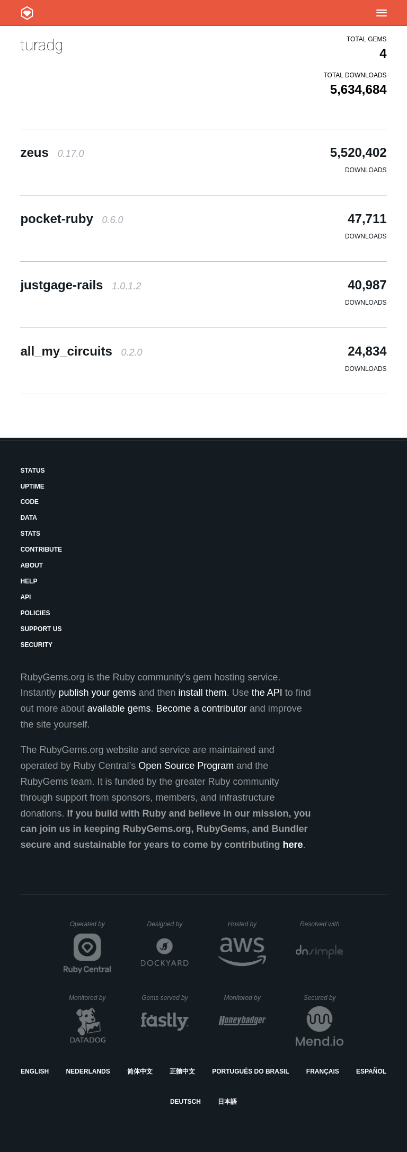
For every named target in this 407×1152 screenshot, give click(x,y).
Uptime (32, 486)
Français (322, 1071)
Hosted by (247, 924)
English (35, 1071)
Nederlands (88, 1071)
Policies (35, 613)
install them (203, 692)
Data (28, 517)
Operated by (90, 927)
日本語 (227, 1101)
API (25, 597)
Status (32, 470)
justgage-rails (80, 285)
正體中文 (182, 1071)
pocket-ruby (71, 218)
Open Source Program (186, 765)
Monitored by (90, 998)
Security (36, 645)
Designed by (168, 924)
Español (371, 1071)
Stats (30, 533)
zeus (52, 152)
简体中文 (140, 1071)
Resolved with (321, 924)
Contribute (41, 549)
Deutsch (185, 1101)
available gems (119, 708)
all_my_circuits (81, 351)
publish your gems (97, 692)
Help (28, 581)
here (293, 844)
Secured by (323, 998)
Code (29, 502)
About (31, 565)
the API (267, 692)
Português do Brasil (250, 1071)
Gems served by (165, 998)
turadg (41, 45)
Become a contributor (201, 708)
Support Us (40, 629)
